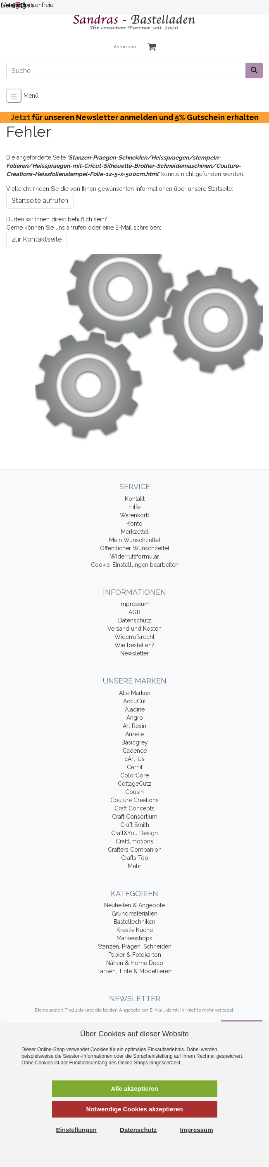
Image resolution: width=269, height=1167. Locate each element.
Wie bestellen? (134, 645)
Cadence (135, 750)
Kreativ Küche (135, 930)
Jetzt (135, 117)
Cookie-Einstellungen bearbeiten (135, 564)
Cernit (135, 767)
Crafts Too (134, 858)
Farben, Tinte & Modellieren (134, 971)
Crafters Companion (135, 849)
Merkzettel (135, 531)
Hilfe (134, 507)
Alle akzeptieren (134, 1088)
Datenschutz (134, 620)
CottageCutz (134, 783)
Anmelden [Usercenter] (125, 46)
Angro (134, 717)
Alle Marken (134, 693)
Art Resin (134, 726)
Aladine (135, 709)
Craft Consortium (134, 816)
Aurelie (134, 734)
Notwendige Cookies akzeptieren (134, 1109)
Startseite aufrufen (40, 200)
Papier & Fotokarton (134, 954)
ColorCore (134, 775)
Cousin (134, 792)
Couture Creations (134, 800)
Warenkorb (135, 515)
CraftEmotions (134, 841)
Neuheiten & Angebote (134, 905)
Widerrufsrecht (134, 637)
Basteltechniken (134, 921)
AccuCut (134, 701)
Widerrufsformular (134, 556)
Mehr (134, 866)
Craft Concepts (134, 808)
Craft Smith (134, 825)
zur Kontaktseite (37, 239)
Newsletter (134, 653)
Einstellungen (76, 1129)
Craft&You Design (134, 833)
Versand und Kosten (134, 628)
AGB (134, 612)
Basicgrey (134, 742)
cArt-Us (134, 759)
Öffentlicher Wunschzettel (134, 548)
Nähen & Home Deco (134, 963)
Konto (134, 523)
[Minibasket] (152, 47)
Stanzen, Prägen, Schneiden (134, 946)
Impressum (134, 604)
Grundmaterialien (134, 913)
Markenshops (134, 938)
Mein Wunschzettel (134, 540)
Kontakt (135, 498)
